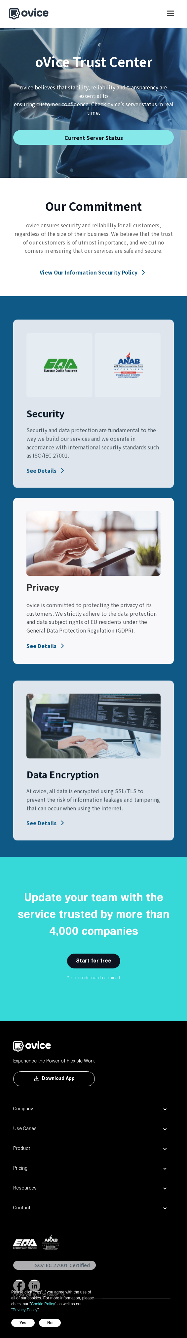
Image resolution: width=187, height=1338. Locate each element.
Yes (22, 1323)
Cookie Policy (43, 1304)
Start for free (93, 961)
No (50, 1323)
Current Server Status (93, 138)
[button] (170, 16)
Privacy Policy (25, 1310)
